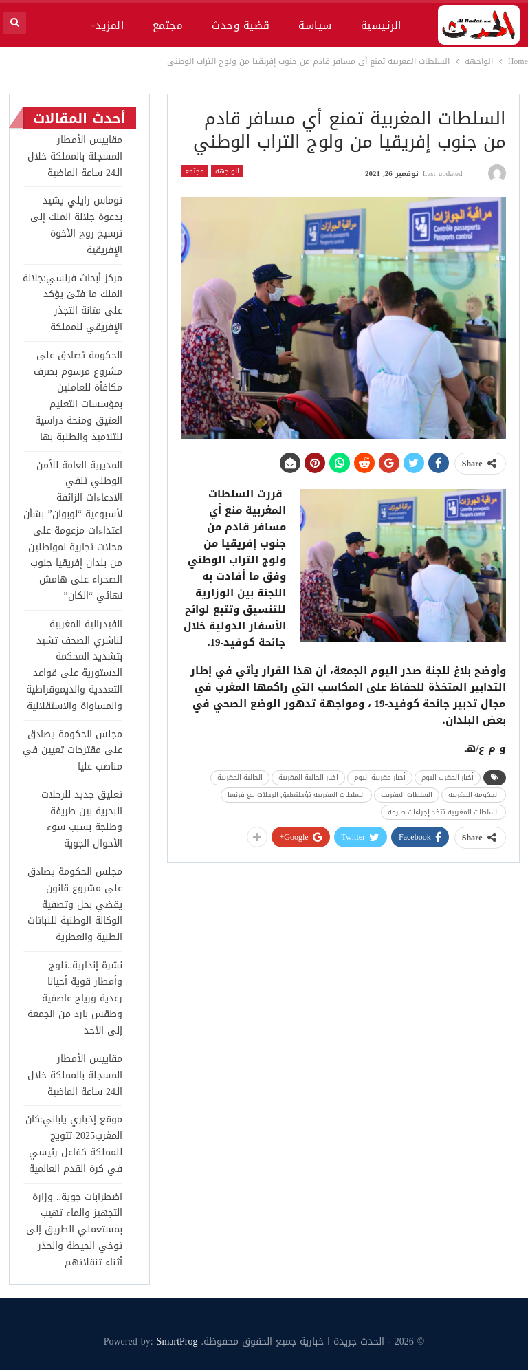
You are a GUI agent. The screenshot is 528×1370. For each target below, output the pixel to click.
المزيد (110, 25)
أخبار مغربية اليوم (380, 777)
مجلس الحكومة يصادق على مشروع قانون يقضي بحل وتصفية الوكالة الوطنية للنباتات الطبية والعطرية (75, 904)
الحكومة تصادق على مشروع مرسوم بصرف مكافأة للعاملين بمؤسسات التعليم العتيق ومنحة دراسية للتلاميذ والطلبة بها (78, 396)
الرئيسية (381, 25)
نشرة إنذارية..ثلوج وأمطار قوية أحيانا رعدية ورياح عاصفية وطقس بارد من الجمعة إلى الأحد (75, 998)
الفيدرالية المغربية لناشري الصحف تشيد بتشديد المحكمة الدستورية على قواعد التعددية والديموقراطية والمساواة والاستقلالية (74, 665)
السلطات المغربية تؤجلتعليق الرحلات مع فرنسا (296, 794)
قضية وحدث (241, 25)
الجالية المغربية (240, 777)
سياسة (314, 25)
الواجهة (227, 171)
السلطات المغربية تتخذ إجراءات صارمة (443, 811)
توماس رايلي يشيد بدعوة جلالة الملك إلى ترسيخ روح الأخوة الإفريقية (76, 225)
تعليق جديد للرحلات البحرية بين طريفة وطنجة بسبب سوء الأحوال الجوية (81, 819)
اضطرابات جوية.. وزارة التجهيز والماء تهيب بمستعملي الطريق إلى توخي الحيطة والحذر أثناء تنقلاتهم (74, 1230)
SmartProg (177, 1341)
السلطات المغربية (406, 794)
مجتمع (168, 25)
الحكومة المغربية (473, 794)
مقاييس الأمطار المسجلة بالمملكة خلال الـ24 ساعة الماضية (75, 156)
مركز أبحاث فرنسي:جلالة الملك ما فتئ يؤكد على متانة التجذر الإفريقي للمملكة (72, 302)
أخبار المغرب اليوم (447, 777)
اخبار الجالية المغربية (308, 777)
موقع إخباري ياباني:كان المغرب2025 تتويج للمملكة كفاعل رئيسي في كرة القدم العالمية (73, 1143)
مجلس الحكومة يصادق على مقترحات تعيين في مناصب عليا (72, 750)
